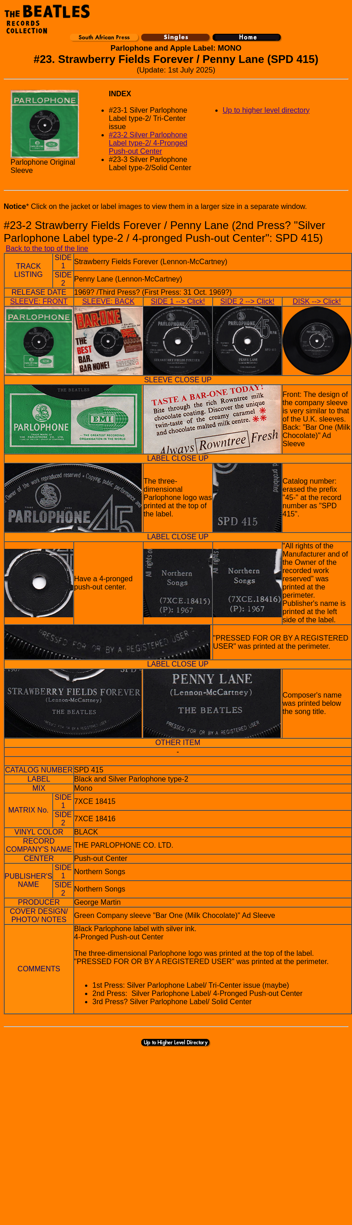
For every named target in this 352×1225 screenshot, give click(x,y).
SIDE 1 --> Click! (178, 301)
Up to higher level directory (266, 110)
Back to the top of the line (46, 248)
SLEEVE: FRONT (39, 301)
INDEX (120, 94)
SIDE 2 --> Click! (247, 301)
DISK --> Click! (317, 301)
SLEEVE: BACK (108, 301)
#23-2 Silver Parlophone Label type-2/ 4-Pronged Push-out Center (148, 143)
